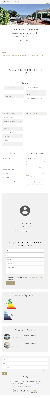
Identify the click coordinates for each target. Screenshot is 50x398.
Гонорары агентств (34, 381)
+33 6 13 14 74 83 (26, 226)
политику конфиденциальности (32, 277)
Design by (35, 383)
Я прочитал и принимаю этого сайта (24, 371)
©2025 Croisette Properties (25, 386)
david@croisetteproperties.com (26, 230)
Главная (4, 52)
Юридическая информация (18, 381)
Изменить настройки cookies (19, 383)
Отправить (10, 283)
